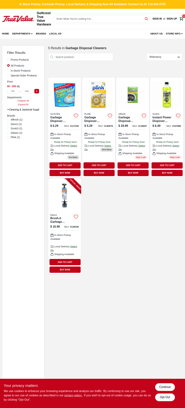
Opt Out (165, 397)
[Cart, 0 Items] (181, 19)
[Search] (146, 19)
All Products (17, 66)
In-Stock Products (21, 71)
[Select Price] (36, 91)
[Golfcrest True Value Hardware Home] (18, 19)
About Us (156, 33)
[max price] (27, 91)
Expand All (23, 104)
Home (5, 33)
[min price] (13, 91)
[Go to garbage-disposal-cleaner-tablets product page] (132, 127)
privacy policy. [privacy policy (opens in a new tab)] (73, 395)
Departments (21, 33)
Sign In (157, 18)
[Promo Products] (8, 59)
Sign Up (172, 18)
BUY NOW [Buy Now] (65, 173)
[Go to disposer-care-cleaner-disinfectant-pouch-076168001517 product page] (64, 127)
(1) (16, 119)
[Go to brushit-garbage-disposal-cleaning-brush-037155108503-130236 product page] (64, 226)
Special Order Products (24, 75)
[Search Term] (102, 18)
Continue (165, 386)
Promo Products (20, 60)
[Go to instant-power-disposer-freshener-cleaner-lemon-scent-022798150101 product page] (166, 127)
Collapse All (23, 101)
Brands (41, 33)
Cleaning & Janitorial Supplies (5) (27, 109)
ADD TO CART (65, 165)
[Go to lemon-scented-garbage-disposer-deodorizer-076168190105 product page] (98, 127)
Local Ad (55, 33)
